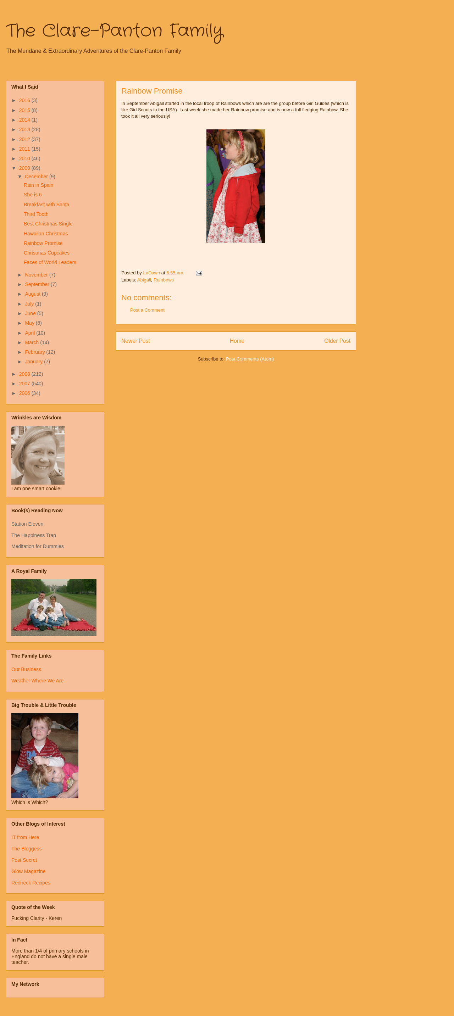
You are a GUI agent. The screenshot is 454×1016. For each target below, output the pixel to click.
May (30, 323)
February (35, 352)
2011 (25, 149)
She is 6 (33, 194)
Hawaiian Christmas (46, 233)
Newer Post (135, 341)
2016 (25, 100)
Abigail (144, 280)
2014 (25, 120)
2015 (25, 110)
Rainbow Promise (43, 243)
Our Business (26, 669)
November (37, 275)
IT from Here (25, 837)
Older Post (337, 341)
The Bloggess (26, 849)
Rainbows (164, 280)
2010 (25, 158)
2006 (25, 393)
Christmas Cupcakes (47, 253)
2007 (25, 383)
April (30, 333)
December (37, 176)
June (31, 313)
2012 (25, 139)
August (33, 294)
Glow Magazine (28, 871)
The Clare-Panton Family (114, 31)
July (30, 304)
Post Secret (24, 860)
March (32, 342)
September (37, 284)
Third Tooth (36, 214)
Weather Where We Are (37, 680)
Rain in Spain (38, 185)
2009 (25, 168)
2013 (25, 129)
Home (237, 341)
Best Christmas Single (48, 224)
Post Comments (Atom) (250, 359)
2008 (25, 374)
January (34, 361)
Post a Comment (147, 310)
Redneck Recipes (30, 883)
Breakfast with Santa (46, 204)
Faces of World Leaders (50, 262)
